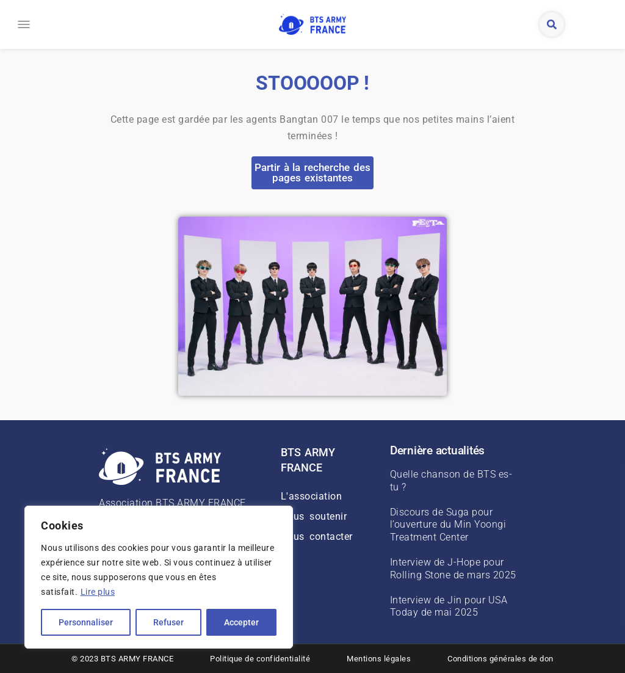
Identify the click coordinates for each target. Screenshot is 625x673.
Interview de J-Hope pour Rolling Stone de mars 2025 (453, 568)
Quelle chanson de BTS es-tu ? (451, 480)
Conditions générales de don (500, 658)
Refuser (168, 622)
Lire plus (98, 592)
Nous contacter (317, 536)
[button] (19, 24)
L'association (311, 496)
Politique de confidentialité (260, 658)
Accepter (241, 622)
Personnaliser (86, 622)
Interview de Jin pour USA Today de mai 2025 (449, 606)
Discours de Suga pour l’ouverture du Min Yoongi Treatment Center (448, 525)
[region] (158, 577)
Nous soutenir (314, 516)
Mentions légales (379, 658)
